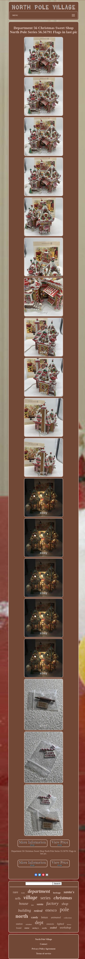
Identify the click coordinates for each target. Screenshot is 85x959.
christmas (63, 897)
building (24, 910)
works (44, 928)
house (23, 903)
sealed (53, 927)
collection (68, 918)
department (39, 891)
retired (38, 910)
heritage (57, 893)
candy (34, 917)
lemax (44, 917)
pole (64, 909)
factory (52, 903)
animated (56, 917)
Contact (43, 944)
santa (40, 904)
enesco (51, 910)
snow (26, 928)
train (23, 893)
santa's (69, 892)
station (19, 924)
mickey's (35, 928)
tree (32, 905)
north (21, 916)
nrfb (18, 898)
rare (15, 892)
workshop (65, 927)
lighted (60, 924)
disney (69, 924)
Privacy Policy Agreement (43, 949)
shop (65, 904)
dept (39, 922)
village (30, 897)
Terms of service (43, 953)
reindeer (29, 924)
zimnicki (50, 924)
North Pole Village (43, 939)
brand (18, 928)
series (45, 897)
